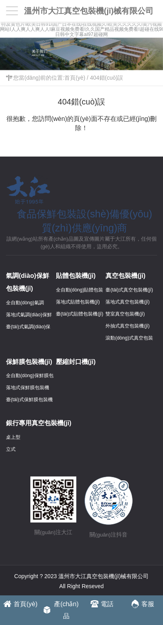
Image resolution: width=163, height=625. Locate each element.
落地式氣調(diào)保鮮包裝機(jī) (29, 316)
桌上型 (13, 437)
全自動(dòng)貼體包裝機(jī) (79, 291)
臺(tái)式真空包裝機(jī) (129, 290)
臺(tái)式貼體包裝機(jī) (79, 314)
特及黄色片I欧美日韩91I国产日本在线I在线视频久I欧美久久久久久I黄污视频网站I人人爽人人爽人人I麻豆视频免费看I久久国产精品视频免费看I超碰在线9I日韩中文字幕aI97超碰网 (81, 29)
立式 (11, 449)
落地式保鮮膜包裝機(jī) (27, 389)
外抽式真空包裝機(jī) (127, 326)
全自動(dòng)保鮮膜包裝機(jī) (30, 377)
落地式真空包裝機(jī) (127, 302)
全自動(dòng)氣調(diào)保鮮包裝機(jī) (27, 304)
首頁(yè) (74, 77)
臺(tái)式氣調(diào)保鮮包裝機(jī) (28, 328)
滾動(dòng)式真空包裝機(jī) (129, 339)
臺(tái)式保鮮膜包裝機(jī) (29, 401)
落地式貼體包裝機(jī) (78, 302)
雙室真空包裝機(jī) (125, 314)
